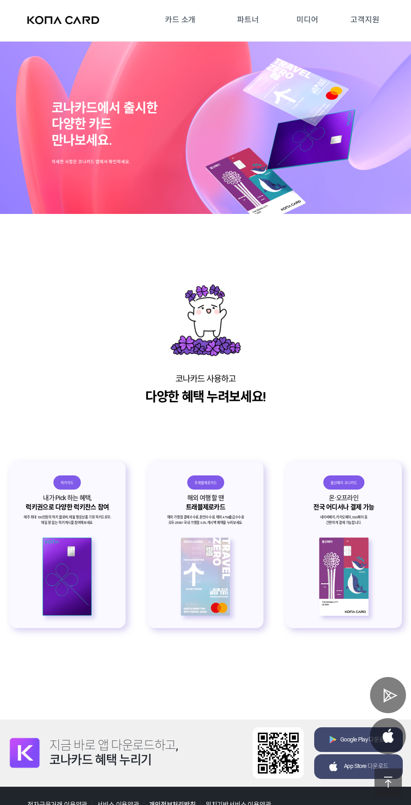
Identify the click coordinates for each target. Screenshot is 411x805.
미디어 (307, 19)
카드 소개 (180, 19)
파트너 (248, 19)
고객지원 (364, 19)
